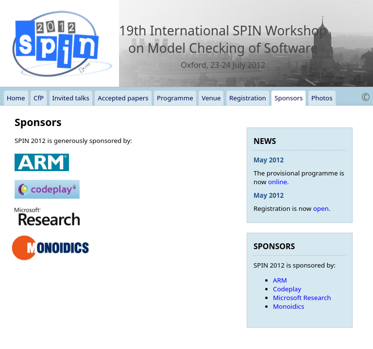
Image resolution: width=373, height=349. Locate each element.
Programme (175, 98)
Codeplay (287, 289)
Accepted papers (123, 98)
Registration (247, 98)
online (277, 181)
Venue (211, 98)
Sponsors (288, 98)
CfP (39, 98)
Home (16, 98)
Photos (322, 98)
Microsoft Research (302, 297)
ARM (280, 280)
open (321, 208)
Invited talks (70, 98)
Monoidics (288, 306)
